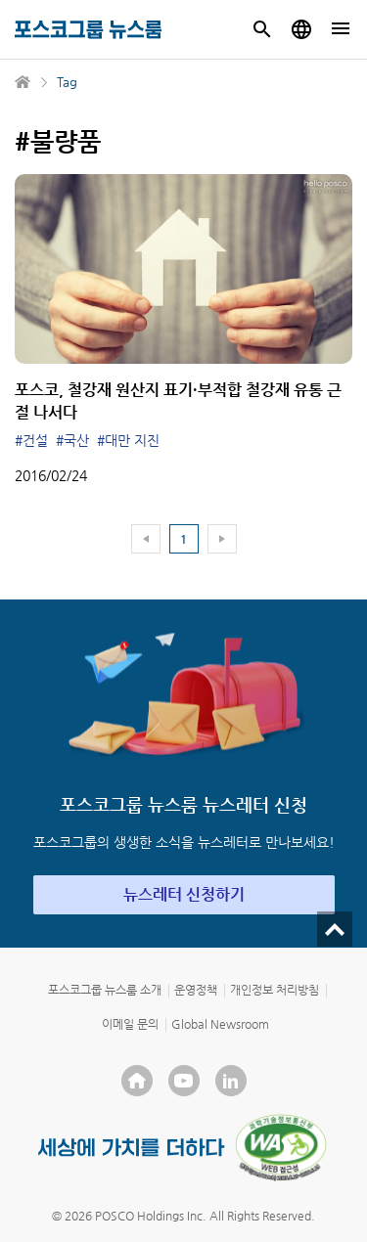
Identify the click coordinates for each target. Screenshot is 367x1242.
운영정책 (195, 990)
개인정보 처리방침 (274, 990)
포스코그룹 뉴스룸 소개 (104, 990)
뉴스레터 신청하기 (184, 894)
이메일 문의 (130, 1024)
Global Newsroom (220, 1024)
